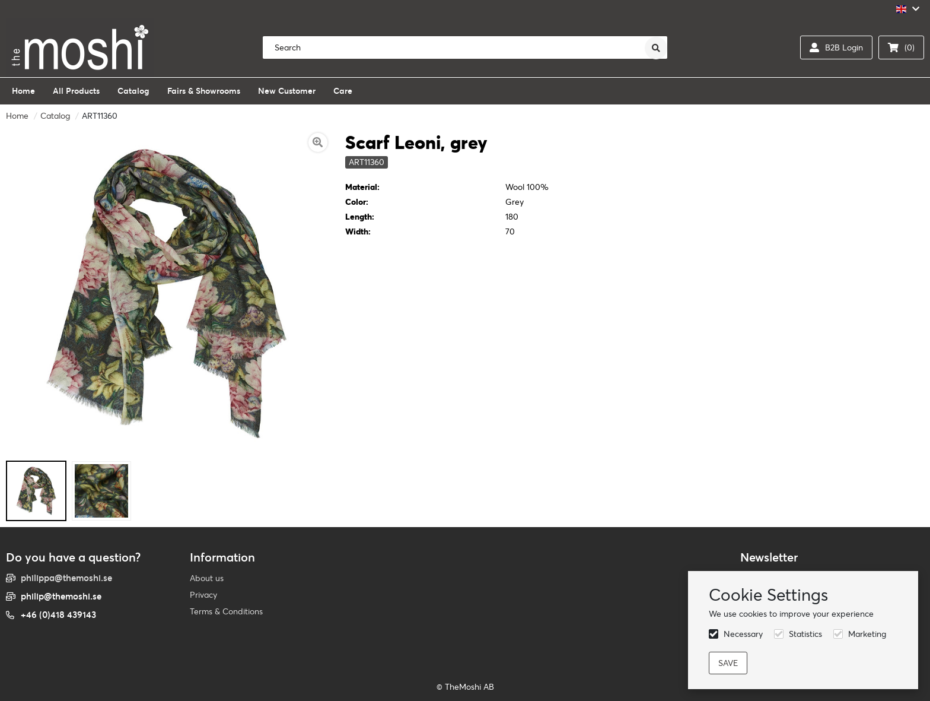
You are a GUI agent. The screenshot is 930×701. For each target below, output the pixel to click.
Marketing (867, 634)
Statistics (805, 634)
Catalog (55, 115)
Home (17, 115)
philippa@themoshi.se (66, 577)
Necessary (743, 634)
